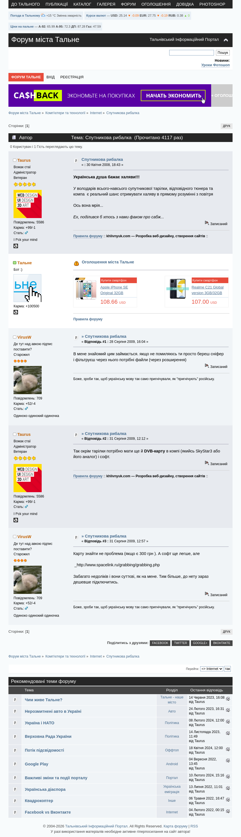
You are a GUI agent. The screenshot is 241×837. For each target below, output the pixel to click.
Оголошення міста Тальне (108, 262)
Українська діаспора (45, 789)
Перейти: (192, 669)
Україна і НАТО (39, 723)
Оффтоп (172, 750)
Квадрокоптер (39, 800)
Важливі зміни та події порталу (56, 778)
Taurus (24, 160)
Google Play (36, 764)
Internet (172, 812)
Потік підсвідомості (44, 750)
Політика (172, 723)
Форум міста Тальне (45, 39)
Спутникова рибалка (102, 159)
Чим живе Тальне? (43, 700)
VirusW (24, 337)
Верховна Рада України (48, 736)
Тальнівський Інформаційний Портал (184, 39)
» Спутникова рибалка (104, 336)
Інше (172, 801)
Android (172, 764)
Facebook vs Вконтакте (48, 812)
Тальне (24, 263)
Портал (172, 778)
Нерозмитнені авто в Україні (53, 711)
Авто (172, 711)
